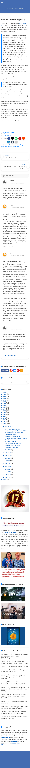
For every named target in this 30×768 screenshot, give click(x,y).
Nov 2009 (8, 450)
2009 (4, 423)
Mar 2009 (8, 472)
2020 (4, 404)
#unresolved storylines (8, 148)
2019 (4, 405)
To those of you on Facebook (14, 433)
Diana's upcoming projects (13, 445)
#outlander (16, 146)
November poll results (11, 447)
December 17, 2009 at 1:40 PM (17, 329)
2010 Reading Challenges (12, 429)
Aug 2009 (8, 458)
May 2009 (8, 466)
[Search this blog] (15, 382)
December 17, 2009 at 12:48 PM (17, 255)
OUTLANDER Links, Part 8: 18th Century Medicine (16, 439)
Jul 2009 (7, 461)
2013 (4, 416)
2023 (4, 398)
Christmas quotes (10, 434)
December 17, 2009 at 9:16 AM (17, 207)
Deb (11, 253)
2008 (5, 479)
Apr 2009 (8, 469)
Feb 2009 (8, 475)
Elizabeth (12, 181)
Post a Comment (9, 355)
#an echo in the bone (9, 145)
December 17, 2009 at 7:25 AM (17, 183)
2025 (4, 395)
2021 (4, 402)
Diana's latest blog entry (12, 436)
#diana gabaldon (6, 146)
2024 (5, 396)
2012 (4, 418)
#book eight (20, 145)
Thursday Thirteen (10, 442)
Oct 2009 (8, 453)
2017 (4, 409)
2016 (4, 411)
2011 (4, 420)
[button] (8, 138)
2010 (4, 422)
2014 (4, 414)
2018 (4, 407)
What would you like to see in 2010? (15, 431)
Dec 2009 (8, 426)
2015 (4, 413)
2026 (4, 393)
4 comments (7, 135)
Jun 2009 (8, 464)
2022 (4, 400)
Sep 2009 (8, 455)
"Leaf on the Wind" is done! (13, 443)
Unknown (12, 205)
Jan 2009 (8, 477)
